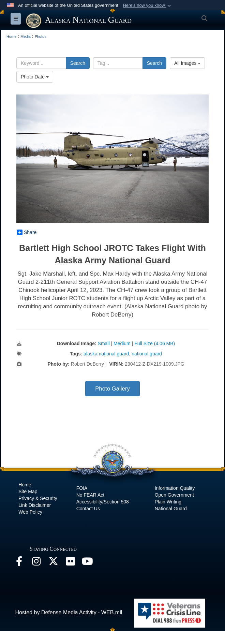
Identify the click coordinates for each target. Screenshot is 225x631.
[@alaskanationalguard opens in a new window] (36, 563)
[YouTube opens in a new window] (87, 563)
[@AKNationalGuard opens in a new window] (53, 563)
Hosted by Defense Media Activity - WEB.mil (68, 612)
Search (77, 63)
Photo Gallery (112, 388)
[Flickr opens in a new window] (70, 563)
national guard (147, 353)
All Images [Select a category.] (187, 63)
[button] (147, 5)
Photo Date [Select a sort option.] (35, 76)
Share (26, 232)
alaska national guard (106, 353)
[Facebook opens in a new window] (19, 563)
